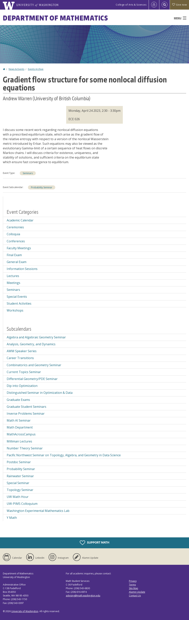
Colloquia (13, 234)
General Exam (16, 262)
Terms (132, 584)
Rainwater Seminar (20, 476)
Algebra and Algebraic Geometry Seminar (36, 337)
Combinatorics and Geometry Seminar (34, 365)
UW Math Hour (18, 497)
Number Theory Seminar (25, 448)
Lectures (13, 276)
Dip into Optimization (22, 386)
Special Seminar (18, 483)
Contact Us (135, 595)
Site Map (133, 588)
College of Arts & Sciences (131, 4)
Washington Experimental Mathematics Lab (38, 511)
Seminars (28, 173)
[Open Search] (164, 5)
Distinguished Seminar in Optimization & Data (40, 393)
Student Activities (19, 303)
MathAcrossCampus (21, 434)
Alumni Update (137, 592)
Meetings (13, 283)
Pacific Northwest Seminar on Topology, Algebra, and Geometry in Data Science (64, 455)
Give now (179, 4)
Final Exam (14, 255)
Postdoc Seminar (19, 462)
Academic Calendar (20, 220)
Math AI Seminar (19, 420)
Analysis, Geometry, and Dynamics (31, 344)
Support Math (94, 542)
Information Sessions (22, 269)
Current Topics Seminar (24, 372)
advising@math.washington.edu (83, 595)
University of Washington (24, 611)
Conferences (16, 241)
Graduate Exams (18, 400)
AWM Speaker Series (22, 351)
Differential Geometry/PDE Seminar (32, 379)
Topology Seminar (20, 490)
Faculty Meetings (19, 248)
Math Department (20, 427)
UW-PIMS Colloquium (22, 504)
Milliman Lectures (19, 441)
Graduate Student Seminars (26, 407)
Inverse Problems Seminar (26, 413)
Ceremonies (15, 227)
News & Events (16, 69)
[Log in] (154, 5)
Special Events (17, 296)
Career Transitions (20, 358)
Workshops (15, 310)
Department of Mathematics (55, 18)
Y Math (12, 518)
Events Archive (35, 69)
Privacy (133, 581)
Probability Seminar (41, 187)
